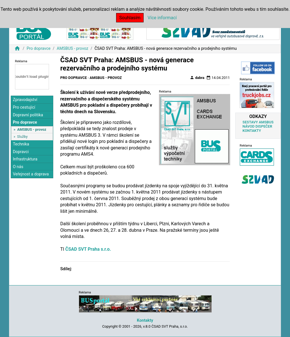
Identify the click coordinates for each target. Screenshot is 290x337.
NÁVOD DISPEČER (257, 126)
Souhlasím (129, 17)
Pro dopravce (38, 48)
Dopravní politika (28, 115)
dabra (197, 77)
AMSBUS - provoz (72, 48)
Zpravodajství (25, 99)
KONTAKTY (251, 130)
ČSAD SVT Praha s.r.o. (88, 249)
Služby (22, 136)
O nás (18, 166)
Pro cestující (24, 107)
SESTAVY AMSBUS (257, 122)
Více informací (162, 17)
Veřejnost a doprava (31, 174)
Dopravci (21, 151)
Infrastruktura (25, 159)
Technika (21, 144)
